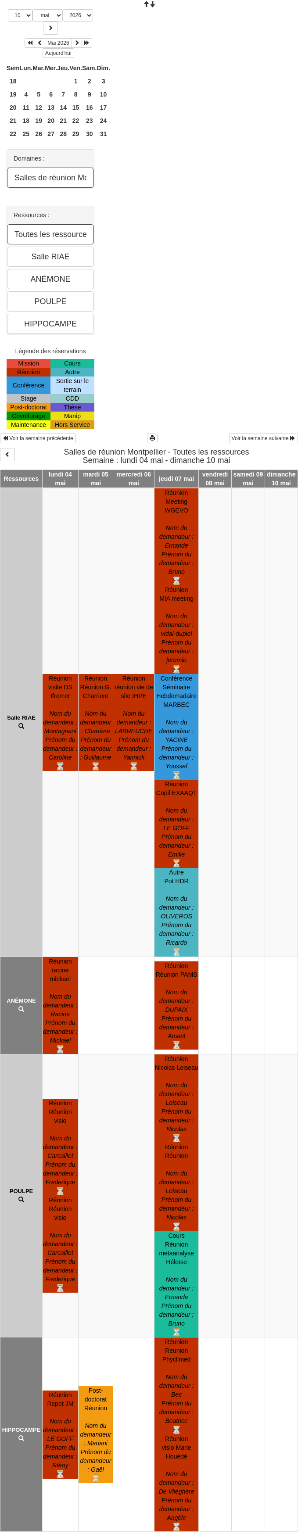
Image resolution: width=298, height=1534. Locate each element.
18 (13, 81)
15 (75, 107)
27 (50, 133)
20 (13, 107)
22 (75, 120)
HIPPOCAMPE (21, 1429)
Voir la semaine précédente (38, 438)
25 (26, 133)
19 (13, 94)
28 (63, 133)
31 (103, 133)
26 (38, 133)
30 (89, 133)
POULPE (21, 1191)
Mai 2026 (58, 43)
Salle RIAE (21, 717)
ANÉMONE (21, 1000)
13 (50, 107)
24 (103, 120)
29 (75, 133)
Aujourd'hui (58, 53)
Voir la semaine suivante (263, 438)
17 (103, 107)
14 (63, 107)
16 (89, 107)
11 (26, 107)
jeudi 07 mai (176, 478)
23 (89, 120)
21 (13, 120)
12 (38, 107)
